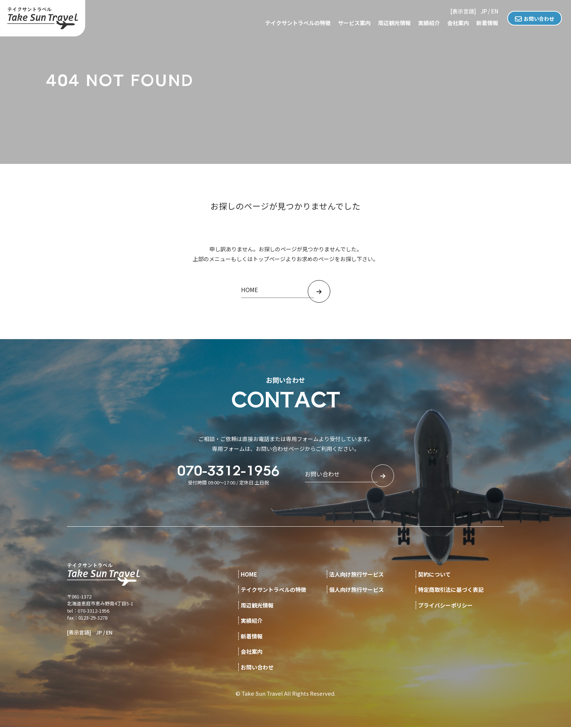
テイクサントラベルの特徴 (298, 23)
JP (484, 11)
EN (494, 11)
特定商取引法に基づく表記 (451, 589)
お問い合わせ (539, 18)
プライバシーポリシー (445, 605)
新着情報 (487, 23)
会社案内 (458, 23)
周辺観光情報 (394, 23)
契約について (434, 574)
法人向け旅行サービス (356, 574)
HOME (249, 574)
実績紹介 (429, 23)
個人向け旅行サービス (356, 589)
